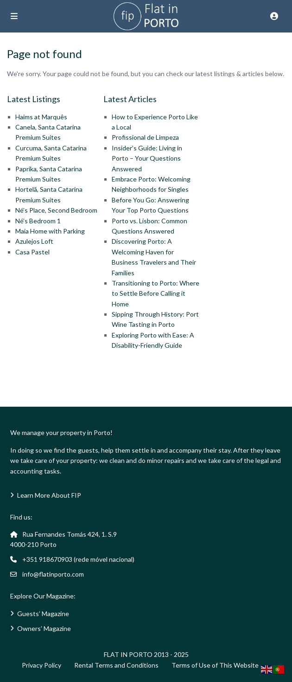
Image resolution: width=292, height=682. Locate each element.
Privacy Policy (41, 665)
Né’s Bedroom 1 (38, 221)
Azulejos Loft (34, 241)
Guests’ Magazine (43, 613)
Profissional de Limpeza (145, 137)
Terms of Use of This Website (215, 665)
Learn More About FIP (49, 495)
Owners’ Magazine (44, 628)
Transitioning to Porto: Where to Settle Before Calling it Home (155, 293)
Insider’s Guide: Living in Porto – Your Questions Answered (147, 158)
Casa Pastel (32, 252)
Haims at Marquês (41, 117)
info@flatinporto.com (53, 574)
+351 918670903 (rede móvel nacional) (78, 559)
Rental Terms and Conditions (116, 665)
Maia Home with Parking (50, 231)
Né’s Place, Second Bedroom (56, 210)
